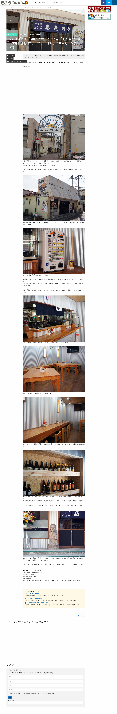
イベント (55, 2)
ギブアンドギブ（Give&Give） (34, 598)
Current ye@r (11, 700)
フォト (49, 2)
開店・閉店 (41, 2)
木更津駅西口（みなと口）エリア (17, 61)
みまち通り (11, 55)
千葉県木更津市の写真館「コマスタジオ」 (37, 602)
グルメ (34, 2)
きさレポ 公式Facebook (33, 593)
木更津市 (10, 58)
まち (61, 2)
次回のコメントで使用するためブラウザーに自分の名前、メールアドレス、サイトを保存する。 (32, 693)
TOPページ (68, 55)
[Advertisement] (45, 643)
